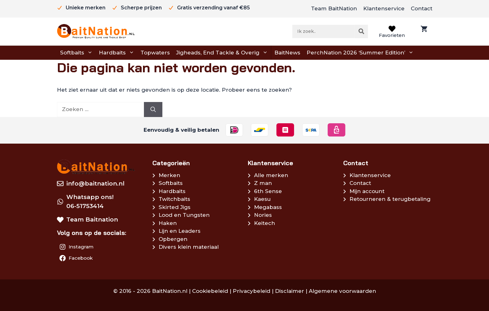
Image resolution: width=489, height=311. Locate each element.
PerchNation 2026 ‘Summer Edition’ (360, 53)
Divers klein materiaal (189, 247)
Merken (169, 175)
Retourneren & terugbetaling (389, 199)
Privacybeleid (251, 291)
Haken (168, 223)
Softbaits (76, 53)
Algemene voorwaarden (342, 291)
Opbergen (173, 239)
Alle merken (271, 175)
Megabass (268, 207)
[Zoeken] (361, 31)
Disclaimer (289, 291)
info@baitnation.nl (95, 183)
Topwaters (155, 52)
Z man (263, 183)
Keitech (264, 223)
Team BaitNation (334, 8)
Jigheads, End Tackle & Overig (222, 53)
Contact (421, 8)
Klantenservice (384, 8)
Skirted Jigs (175, 207)
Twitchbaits (174, 199)
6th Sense (268, 191)
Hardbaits (116, 53)
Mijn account (367, 191)
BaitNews (287, 52)
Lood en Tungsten (184, 215)
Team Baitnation (92, 219)
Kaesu (262, 199)
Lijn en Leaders (180, 231)
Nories (263, 215)
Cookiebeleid (210, 291)
